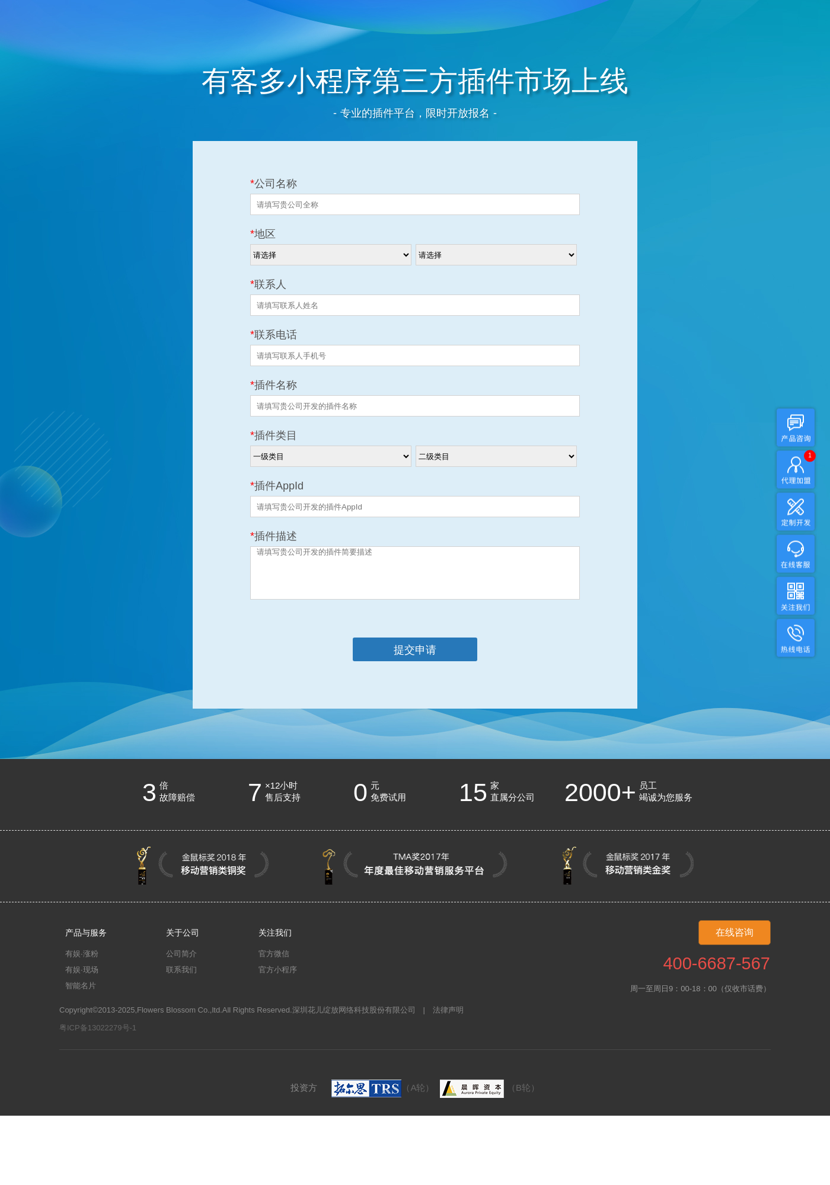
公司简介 (181, 953)
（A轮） (382, 1087)
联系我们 (181, 969)
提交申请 (415, 650)
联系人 (268, 284)
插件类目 (273, 435)
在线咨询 (735, 932)
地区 (263, 234)
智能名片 (80, 985)
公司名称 (273, 184)
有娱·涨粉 (81, 953)
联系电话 (273, 335)
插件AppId (277, 486)
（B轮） (488, 1087)
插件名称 (273, 385)
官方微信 (273, 953)
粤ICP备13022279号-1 (97, 1027)
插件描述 (273, 536)
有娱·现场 (81, 969)
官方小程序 (277, 969)
